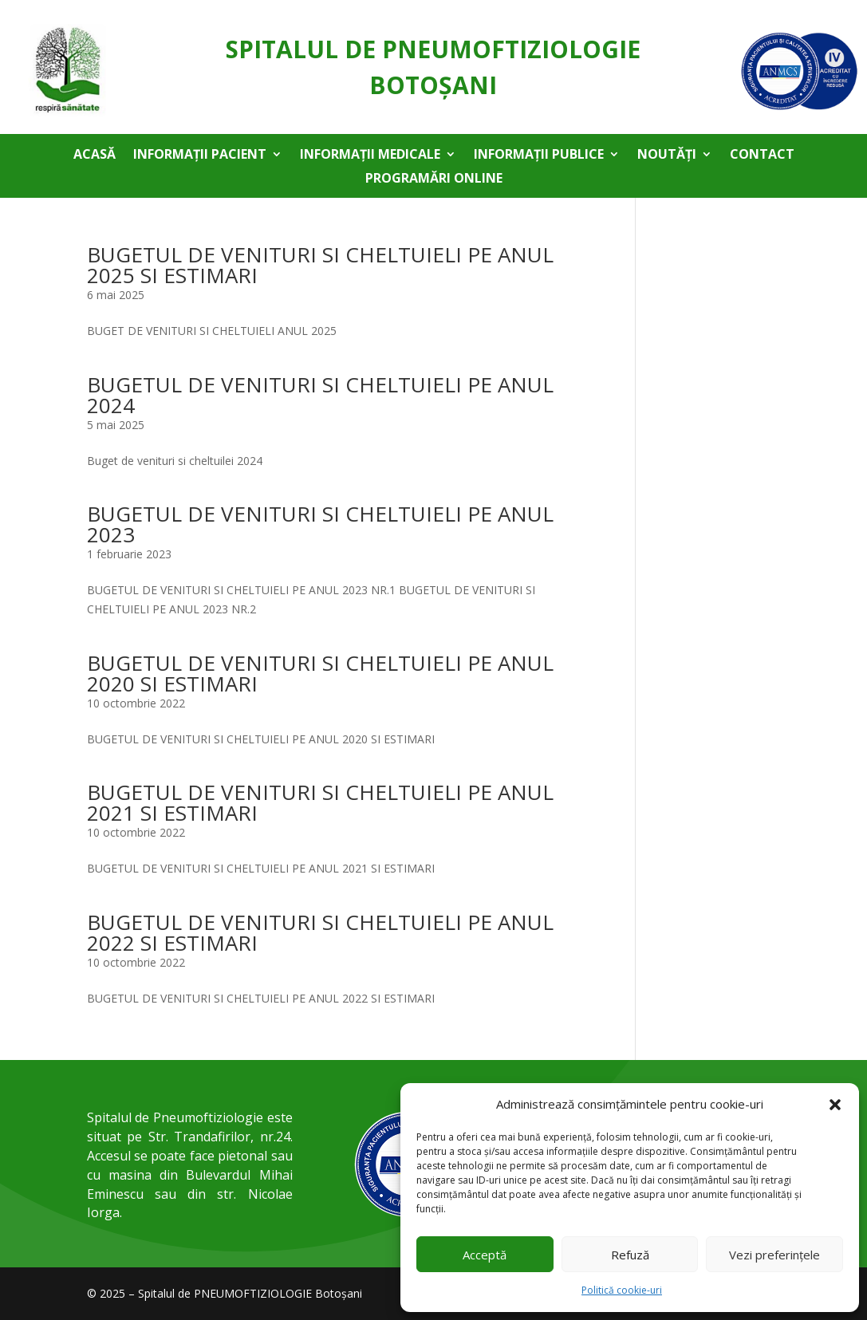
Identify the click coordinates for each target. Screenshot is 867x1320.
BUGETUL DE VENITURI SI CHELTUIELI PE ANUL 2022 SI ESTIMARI (320, 932)
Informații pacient (199, 155)
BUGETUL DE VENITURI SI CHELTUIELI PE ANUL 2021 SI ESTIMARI (320, 802)
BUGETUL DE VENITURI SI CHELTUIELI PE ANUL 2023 (320, 524)
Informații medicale (370, 155)
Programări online (433, 179)
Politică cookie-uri (621, 1290)
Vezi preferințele (774, 1255)
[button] (835, 1105)
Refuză (630, 1255)
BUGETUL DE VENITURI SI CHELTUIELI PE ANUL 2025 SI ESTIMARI (320, 265)
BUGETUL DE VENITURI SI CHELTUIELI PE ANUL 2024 (320, 395)
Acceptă (484, 1255)
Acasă (94, 155)
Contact (762, 155)
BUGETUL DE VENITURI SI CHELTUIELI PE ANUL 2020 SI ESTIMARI (320, 673)
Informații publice (539, 155)
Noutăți (666, 155)
